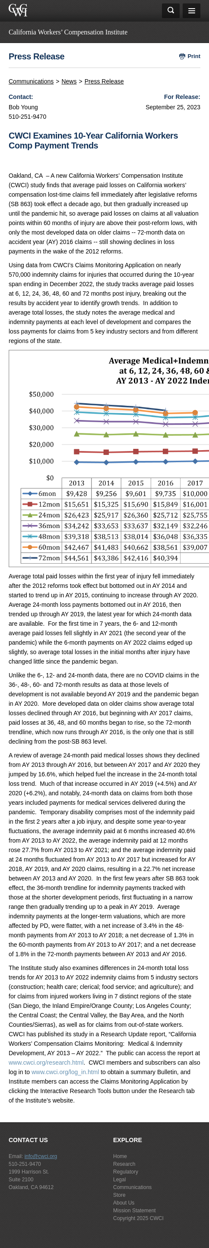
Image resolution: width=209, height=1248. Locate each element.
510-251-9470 (25, 1164)
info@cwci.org (41, 1156)
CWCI (157, 1218)
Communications (31, 81)
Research (124, 1164)
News (68, 81)
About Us (123, 1203)
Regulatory (125, 1172)
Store (119, 1195)
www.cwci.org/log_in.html (65, 1072)
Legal (119, 1180)
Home (120, 1156)
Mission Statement (134, 1211)
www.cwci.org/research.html (46, 1062)
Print (193, 56)
